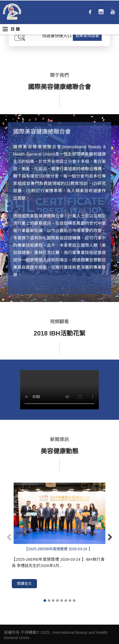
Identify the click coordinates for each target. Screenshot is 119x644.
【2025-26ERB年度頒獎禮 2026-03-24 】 (58, 549)
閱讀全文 (24, 583)
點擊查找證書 (87, 35)
